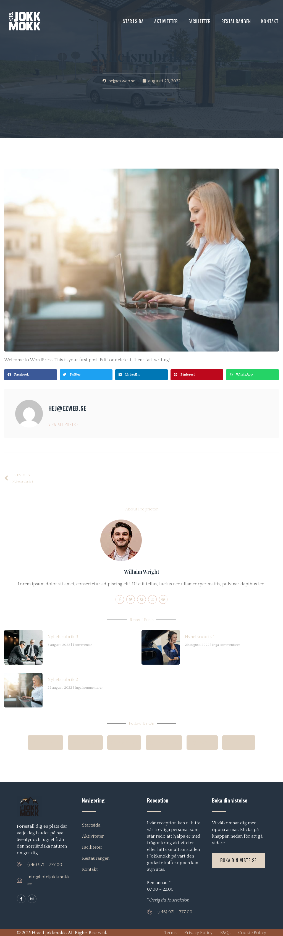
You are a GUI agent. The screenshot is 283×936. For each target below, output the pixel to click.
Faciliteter (199, 21)
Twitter (199, 743)
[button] (30, 374)
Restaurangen (236, 21)
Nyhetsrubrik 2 (63, 679)
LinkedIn (234, 743)
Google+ (87, 743)
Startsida (133, 21)
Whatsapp (163, 743)
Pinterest (125, 743)
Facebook (49, 743)
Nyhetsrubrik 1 (200, 636)
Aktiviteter (166, 21)
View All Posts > (63, 424)
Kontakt (270, 21)
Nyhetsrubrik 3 (63, 636)
